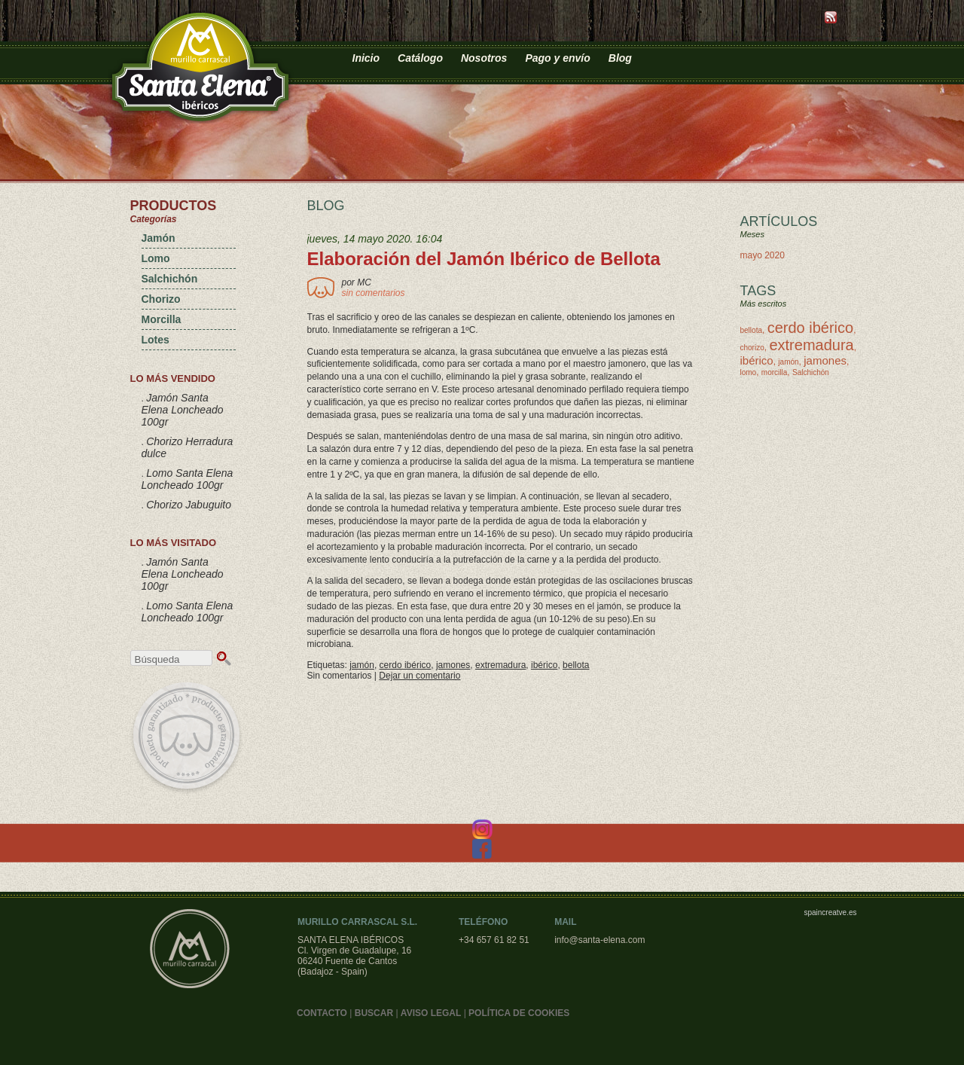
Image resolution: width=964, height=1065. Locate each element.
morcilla (774, 372)
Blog (620, 58)
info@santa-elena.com (599, 940)
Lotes (155, 340)
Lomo (156, 258)
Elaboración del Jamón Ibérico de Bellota (483, 259)
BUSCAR (374, 1013)
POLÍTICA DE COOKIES (518, 1013)
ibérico (544, 665)
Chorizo (161, 299)
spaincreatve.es (830, 912)
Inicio (366, 58)
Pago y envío (557, 58)
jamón (361, 665)
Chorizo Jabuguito (188, 505)
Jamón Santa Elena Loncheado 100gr (183, 410)
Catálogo (420, 58)
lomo (748, 372)
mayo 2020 (762, 255)
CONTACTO (322, 1013)
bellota (576, 665)
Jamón (158, 238)
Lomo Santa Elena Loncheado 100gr (187, 479)
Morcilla (162, 319)
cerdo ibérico (406, 665)
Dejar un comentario (419, 675)
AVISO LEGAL (431, 1013)
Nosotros (484, 58)
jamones (453, 665)
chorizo (752, 347)
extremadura (500, 665)
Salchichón (170, 279)
